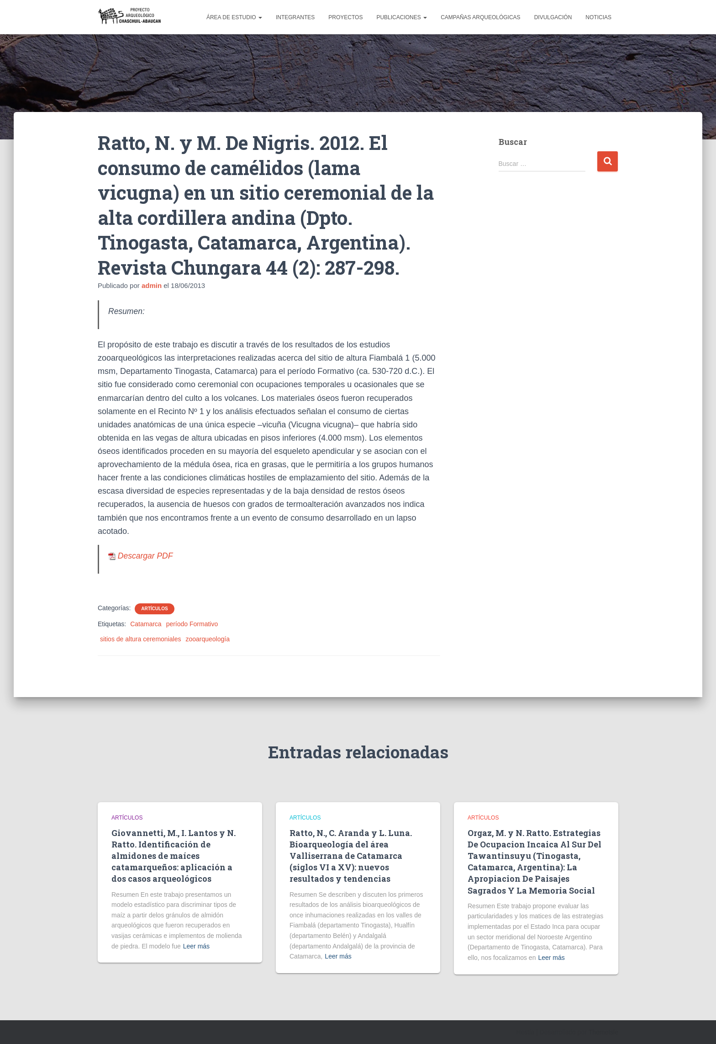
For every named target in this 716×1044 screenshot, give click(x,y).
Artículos (154, 608)
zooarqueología (207, 639)
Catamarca (145, 624)
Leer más (196, 946)
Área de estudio (234, 17)
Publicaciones (401, 17)
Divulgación (553, 17)
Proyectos (345, 17)
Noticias (598, 17)
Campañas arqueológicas (481, 17)
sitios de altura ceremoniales (140, 639)
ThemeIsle (603, 1032)
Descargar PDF (140, 555)
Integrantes (295, 17)
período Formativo (192, 624)
